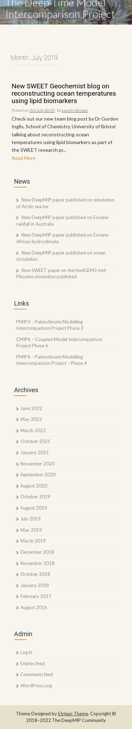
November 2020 (37, 463)
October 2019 (35, 496)
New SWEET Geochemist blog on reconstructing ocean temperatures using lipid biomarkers (64, 94)
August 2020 (33, 486)
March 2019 (33, 541)
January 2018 (34, 585)
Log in (26, 652)
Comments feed (36, 674)
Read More (24, 158)
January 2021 (34, 452)
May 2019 (31, 530)
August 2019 (33, 508)
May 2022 (31, 419)
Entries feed (32, 663)
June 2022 (31, 408)
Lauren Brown (75, 110)
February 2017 (35, 596)
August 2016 (33, 607)
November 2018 (37, 563)
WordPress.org (36, 685)
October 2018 (35, 574)
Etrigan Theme (73, 713)
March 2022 (33, 430)
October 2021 (35, 441)
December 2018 (37, 552)
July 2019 (30, 519)
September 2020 (38, 474)
